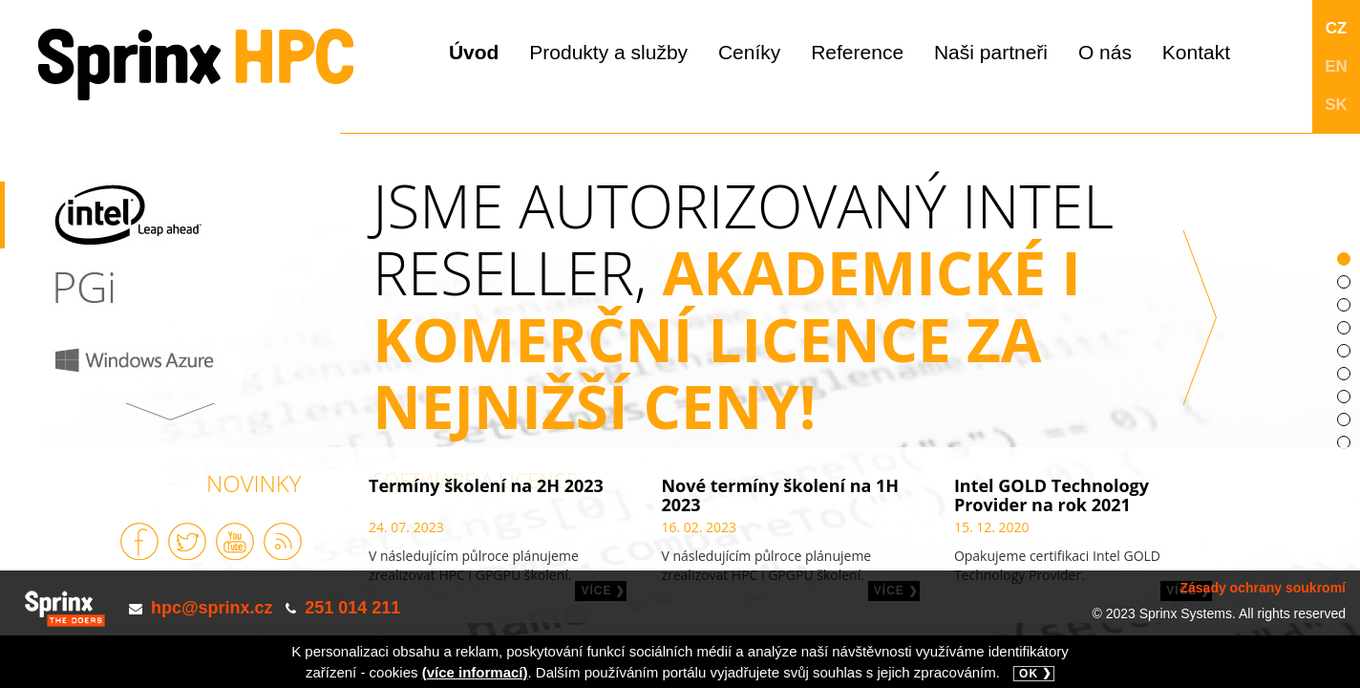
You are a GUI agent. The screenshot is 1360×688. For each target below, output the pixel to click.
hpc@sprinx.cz (212, 607)
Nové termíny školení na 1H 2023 (780, 495)
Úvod (474, 52)
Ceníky (749, 52)
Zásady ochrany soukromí (1262, 587)
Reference (857, 52)
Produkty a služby (608, 52)
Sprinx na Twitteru (187, 541)
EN (1336, 66)
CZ (1337, 28)
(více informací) (475, 672)
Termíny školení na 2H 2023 (486, 485)
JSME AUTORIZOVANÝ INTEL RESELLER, (778, 343)
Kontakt (1196, 52)
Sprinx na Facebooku (139, 541)
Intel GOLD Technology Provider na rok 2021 (1051, 495)
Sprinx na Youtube (235, 541)
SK (1336, 105)
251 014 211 (352, 607)
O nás (1105, 52)
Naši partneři (991, 52)
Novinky (253, 483)
